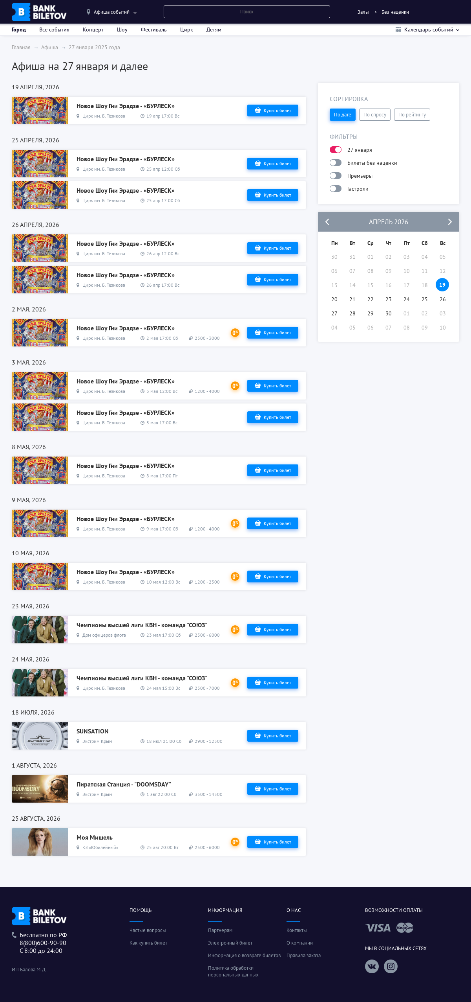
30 (388, 313)
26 (443, 299)
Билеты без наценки (372, 162)
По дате (342, 114)
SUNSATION (93, 731)
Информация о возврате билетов (244, 955)
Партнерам (220, 930)
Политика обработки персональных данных (233, 971)
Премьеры (359, 175)
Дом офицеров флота (104, 635)
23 (388, 299)
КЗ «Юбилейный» (100, 847)
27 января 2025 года (94, 47)
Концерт (93, 29)
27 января (359, 149)
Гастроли (358, 188)
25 (425, 299)
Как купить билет (148, 942)
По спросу (374, 114)
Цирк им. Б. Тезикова (103, 116)
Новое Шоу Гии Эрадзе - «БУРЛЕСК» (126, 106)
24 (406, 299)
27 (334, 313)
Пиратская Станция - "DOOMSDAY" (124, 784)
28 (352, 313)
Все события (54, 29)
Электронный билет (230, 942)
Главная (21, 47)
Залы (363, 12)
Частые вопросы (148, 930)
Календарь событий (428, 29)
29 (370, 313)
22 (370, 299)
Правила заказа (304, 955)
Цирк (186, 29)
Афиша (49, 47)
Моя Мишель (95, 837)
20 (334, 299)
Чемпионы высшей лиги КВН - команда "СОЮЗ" (142, 625)
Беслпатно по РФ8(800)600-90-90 (43, 939)
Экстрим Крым (97, 741)
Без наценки (395, 12)
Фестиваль (154, 29)
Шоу (122, 29)
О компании (300, 942)
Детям (213, 29)
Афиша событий (112, 12)
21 (352, 299)
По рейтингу (412, 114)
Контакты (297, 930)
